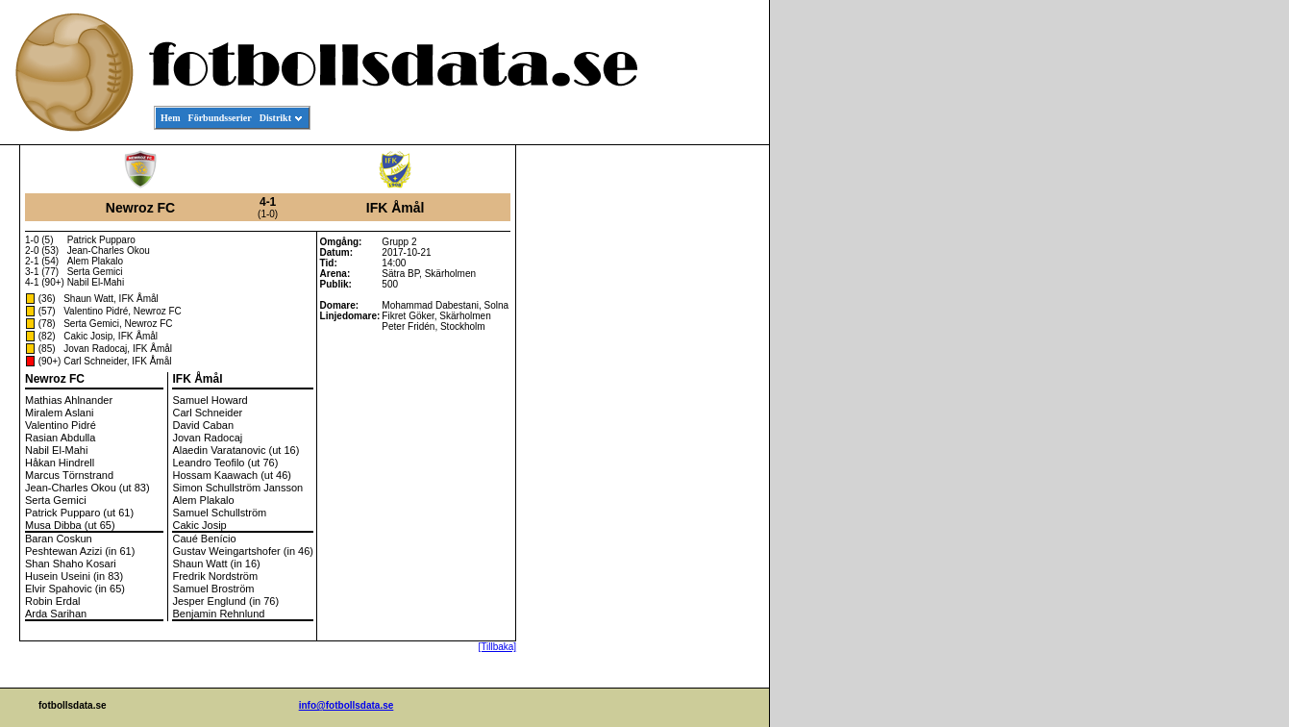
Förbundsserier (220, 118)
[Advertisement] (682, 438)
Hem (171, 118)
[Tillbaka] (497, 646)
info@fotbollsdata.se (346, 705)
